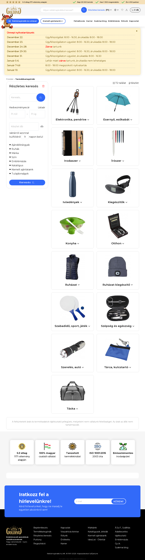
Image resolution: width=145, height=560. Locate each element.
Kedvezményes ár (19, 107)
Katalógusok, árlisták (98, 531)
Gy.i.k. (118, 543)
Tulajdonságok (20, 173)
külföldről (15, 136)
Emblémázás (114, 21)
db (135, 10)
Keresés (26, 182)
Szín (14, 157)
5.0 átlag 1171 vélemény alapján (26, 2)
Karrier (89, 21)
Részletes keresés (96, 10)
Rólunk (124, 21)
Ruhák (15, 149)
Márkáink (92, 527)
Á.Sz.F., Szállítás (122, 527)
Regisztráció (39, 543)
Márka (15, 153)
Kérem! (119, 501)
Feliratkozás (79, 21)
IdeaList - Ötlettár (96, 539)
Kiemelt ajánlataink (97, 535)
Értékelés (65, 539)
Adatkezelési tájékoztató (121, 533)
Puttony (37, 539)
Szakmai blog (100, 21)
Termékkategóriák (42, 531)
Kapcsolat (134, 21)
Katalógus (17, 165)
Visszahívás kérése (70, 531)
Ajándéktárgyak (21, 145)
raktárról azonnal (19, 133)
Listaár (41, 107)
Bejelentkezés (40, 527)
